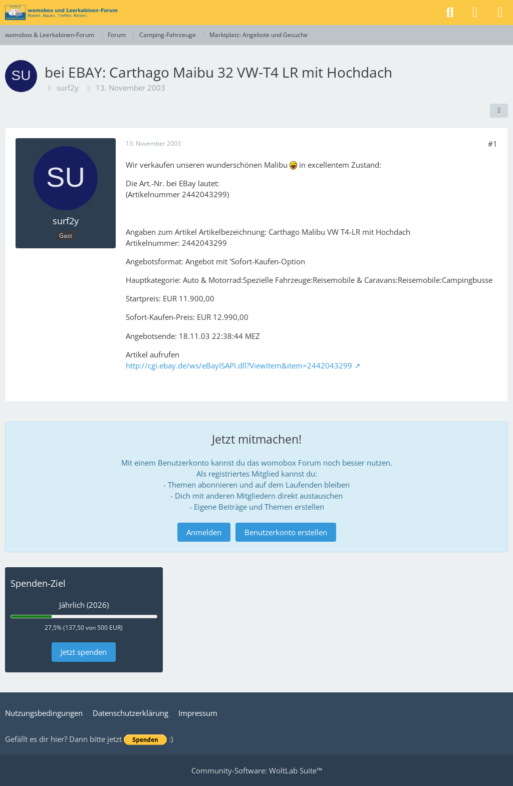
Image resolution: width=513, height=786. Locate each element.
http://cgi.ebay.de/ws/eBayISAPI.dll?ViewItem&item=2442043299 (239, 365)
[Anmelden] (475, 12)
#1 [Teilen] (492, 144)
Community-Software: (256, 770)
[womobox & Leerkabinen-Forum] (61, 13)
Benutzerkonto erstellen (285, 532)
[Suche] (450, 13)
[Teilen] (499, 111)
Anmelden (203, 532)
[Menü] (500, 13)
